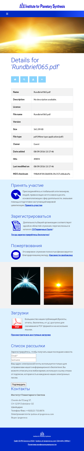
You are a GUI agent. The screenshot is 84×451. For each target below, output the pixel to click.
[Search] (24, 79)
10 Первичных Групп (42, 229)
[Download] (33, 79)
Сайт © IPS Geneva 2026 (24, 441)
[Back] (42, 79)
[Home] (15, 79)
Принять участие (33, 205)
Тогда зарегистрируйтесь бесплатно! (30, 234)
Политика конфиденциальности (42, 444)
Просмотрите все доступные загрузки (31, 334)
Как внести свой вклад (61, 255)
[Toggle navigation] (6, 14)
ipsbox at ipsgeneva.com (46, 441)
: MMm (66, 441)
